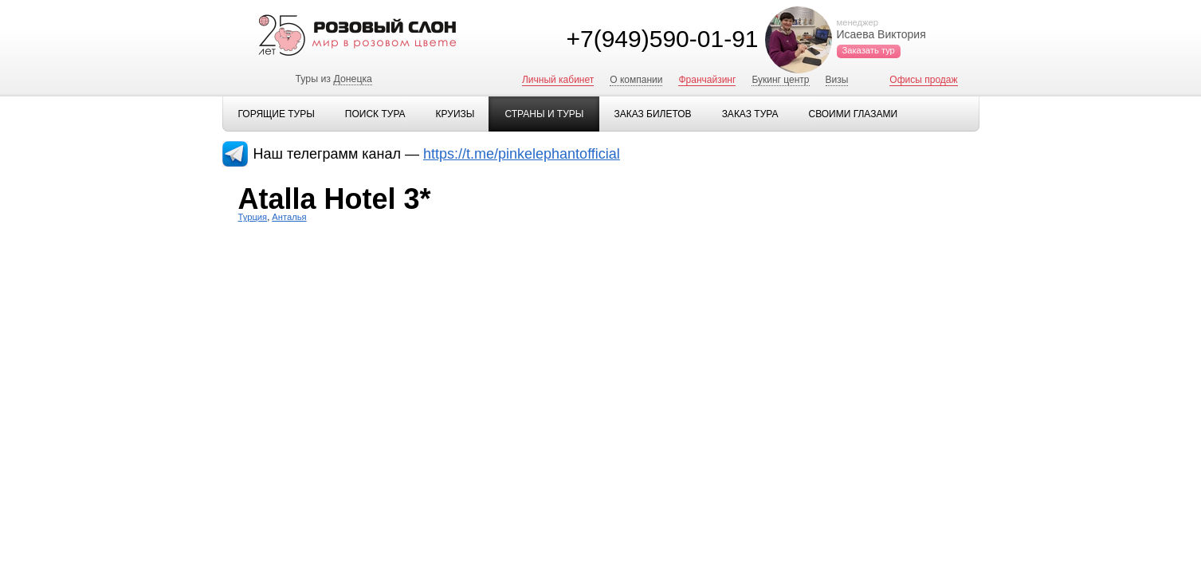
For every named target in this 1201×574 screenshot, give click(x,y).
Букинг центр (780, 79)
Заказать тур (868, 50)
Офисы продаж (923, 79)
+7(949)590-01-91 (662, 39)
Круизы (455, 114)
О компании (636, 79)
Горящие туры (276, 114)
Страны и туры (543, 114)
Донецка (352, 79)
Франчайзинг (707, 79)
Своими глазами (852, 114)
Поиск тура (375, 114)
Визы (837, 79)
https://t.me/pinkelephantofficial (521, 154)
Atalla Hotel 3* (334, 199)
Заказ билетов (652, 114)
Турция (253, 217)
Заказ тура (750, 114)
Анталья (289, 217)
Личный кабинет (558, 79)
